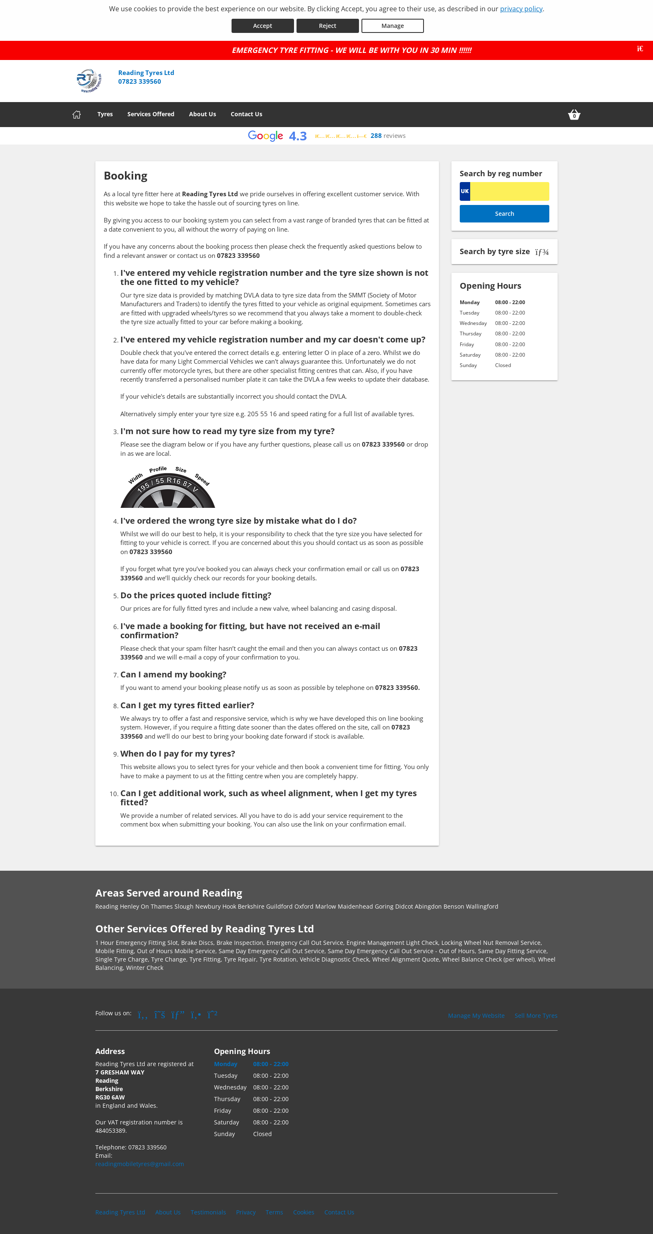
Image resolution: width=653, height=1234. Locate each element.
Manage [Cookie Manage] (392, 24)
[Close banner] (643, 47)
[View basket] (574, 113)
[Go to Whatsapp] (212, 1012)
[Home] (76, 113)
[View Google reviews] (326, 135)
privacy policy (521, 8)
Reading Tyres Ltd (120, 1211)
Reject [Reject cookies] (327, 24)
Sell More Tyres (536, 1014)
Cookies (303, 1211)
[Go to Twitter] (160, 1012)
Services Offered (150, 113)
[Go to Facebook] (143, 1012)
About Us (202, 113)
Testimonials (208, 1211)
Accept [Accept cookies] (262, 24)
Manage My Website (476, 1014)
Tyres (105, 113)
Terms (274, 1211)
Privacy (246, 1211)
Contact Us (246, 113)
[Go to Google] (178, 1012)
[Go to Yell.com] (196, 1012)
